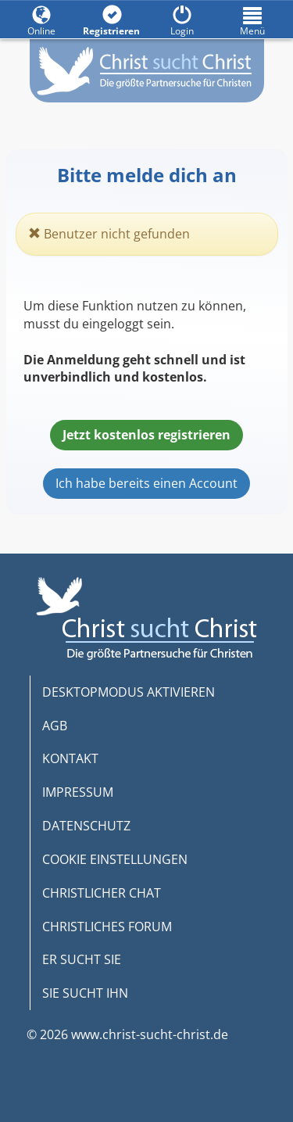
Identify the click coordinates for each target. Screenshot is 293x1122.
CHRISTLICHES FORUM (107, 926)
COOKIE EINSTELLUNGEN (115, 859)
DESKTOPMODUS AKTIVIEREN (128, 692)
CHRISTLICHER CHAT (101, 893)
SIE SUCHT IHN (85, 993)
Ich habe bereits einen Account (146, 483)
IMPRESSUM (77, 792)
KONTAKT (70, 758)
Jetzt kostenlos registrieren (146, 434)
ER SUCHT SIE (81, 959)
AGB (54, 725)
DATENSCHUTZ (86, 825)
